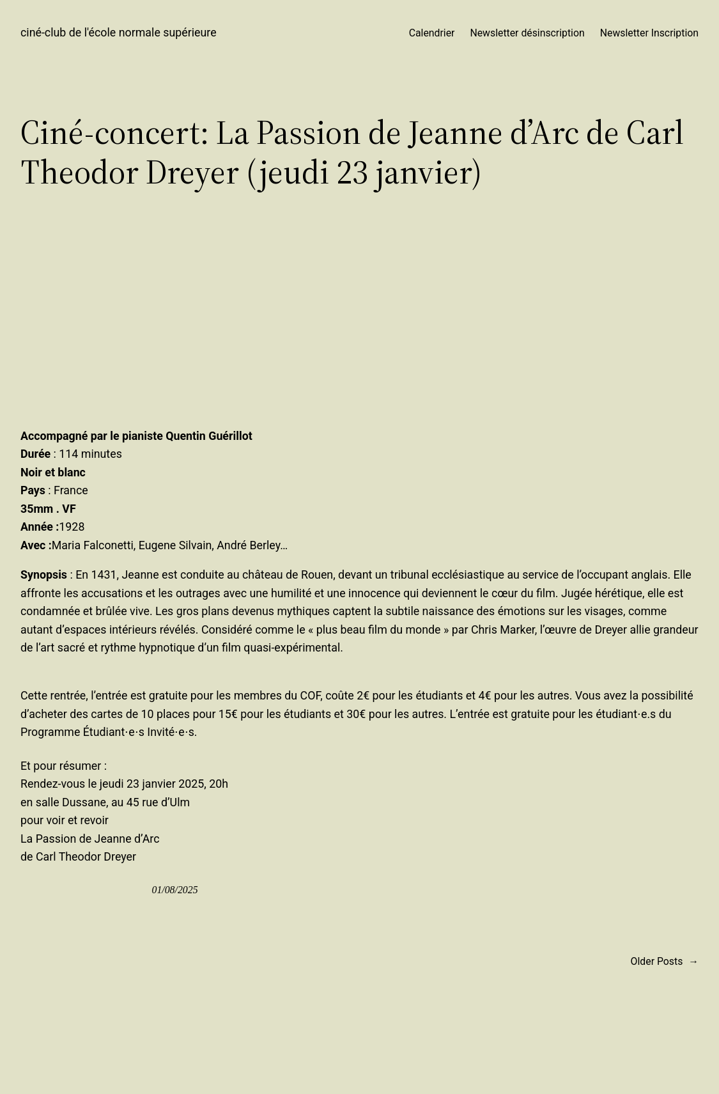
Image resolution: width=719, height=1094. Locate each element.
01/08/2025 (175, 889)
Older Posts (665, 961)
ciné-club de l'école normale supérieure (118, 32)
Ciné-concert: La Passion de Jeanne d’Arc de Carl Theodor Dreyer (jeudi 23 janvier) (352, 152)
